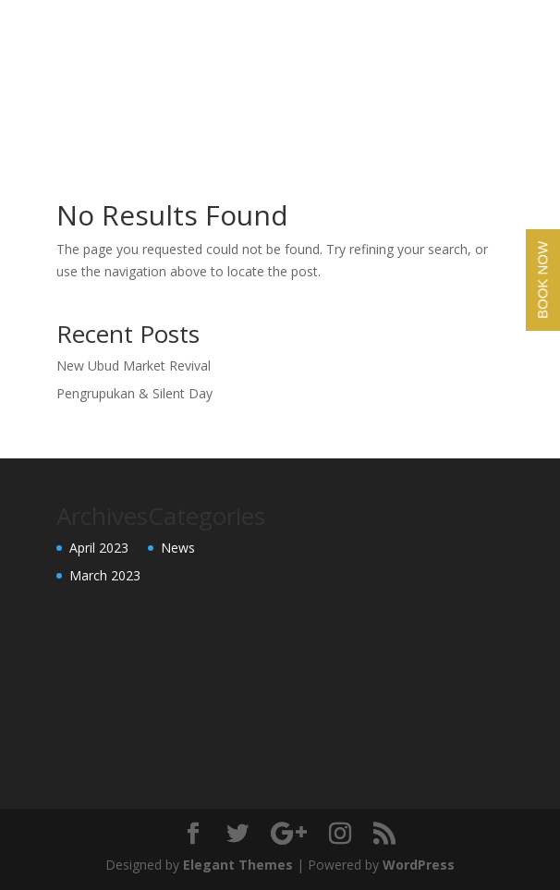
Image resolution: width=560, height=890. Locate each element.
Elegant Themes (238, 864)
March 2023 (104, 575)
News (178, 547)
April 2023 (98, 547)
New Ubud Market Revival (133, 365)
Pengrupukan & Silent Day (134, 393)
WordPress (419, 864)
